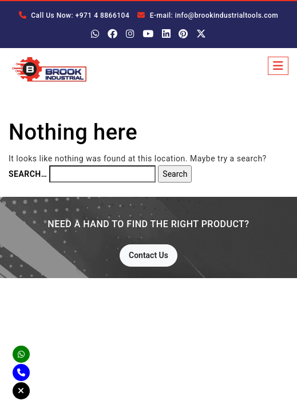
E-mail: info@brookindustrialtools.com (207, 15)
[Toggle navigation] (278, 66)
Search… (28, 174)
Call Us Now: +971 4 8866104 (74, 15)
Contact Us (148, 255)
